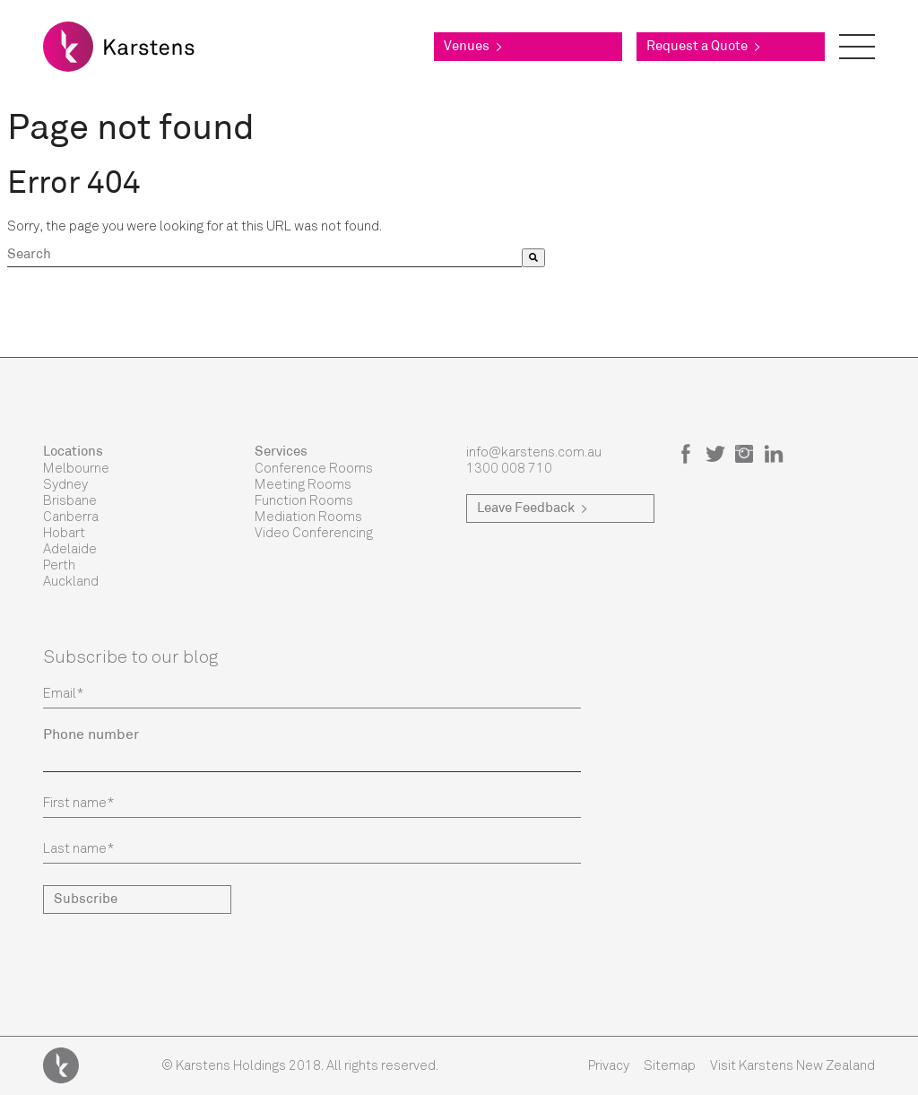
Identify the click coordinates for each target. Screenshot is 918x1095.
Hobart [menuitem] (64, 533)
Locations (73, 452)
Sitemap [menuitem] (670, 1065)
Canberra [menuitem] (71, 516)
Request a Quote (703, 47)
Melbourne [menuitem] (76, 468)
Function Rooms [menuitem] (304, 500)
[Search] (533, 257)
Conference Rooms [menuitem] (314, 468)
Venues (473, 47)
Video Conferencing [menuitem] (314, 533)
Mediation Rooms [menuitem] (308, 516)
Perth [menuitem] (59, 565)
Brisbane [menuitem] (70, 500)
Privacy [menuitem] (608, 1065)
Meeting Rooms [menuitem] (303, 484)
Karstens (61, 1065)
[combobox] (264, 257)
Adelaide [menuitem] (70, 549)
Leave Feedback (532, 509)
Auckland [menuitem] (71, 581)
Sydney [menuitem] (65, 484)
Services (281, 452)
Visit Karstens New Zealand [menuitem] (792, 1065)
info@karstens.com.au (534, 452)
